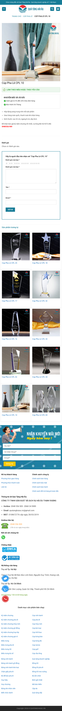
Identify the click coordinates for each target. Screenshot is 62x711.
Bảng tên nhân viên (8, 688)
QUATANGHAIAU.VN (37, 708)
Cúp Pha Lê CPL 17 (9, 301)
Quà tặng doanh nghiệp (41, 659)
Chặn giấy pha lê (7, 672)
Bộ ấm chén (36, 676)
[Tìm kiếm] (52, 9)
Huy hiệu (4, 680)
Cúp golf (35, 649)
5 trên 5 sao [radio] (34, 163)
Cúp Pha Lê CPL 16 (9, 339)
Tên (7, 187)
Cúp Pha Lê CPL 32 (39, 301)
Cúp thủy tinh (37, 624)
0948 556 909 (7, 127)
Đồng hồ (35, 663)
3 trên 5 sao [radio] (16, 163)
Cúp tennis (36, 645)
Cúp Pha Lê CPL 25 (9, 263)
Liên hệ (3, 487)
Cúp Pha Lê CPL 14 (9, 415)
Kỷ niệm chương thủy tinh (10, 624)
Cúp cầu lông (37, 653)
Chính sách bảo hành (40, 487)
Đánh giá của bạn (13, 160)
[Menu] (4, 9)
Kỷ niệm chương (7, 615)
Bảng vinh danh (7, 659)
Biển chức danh (7, 693)
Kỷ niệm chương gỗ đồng (10, 628)
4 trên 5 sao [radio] (24, 163)
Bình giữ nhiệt (37, 680)
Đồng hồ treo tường (39, 672)
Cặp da (34, 688)
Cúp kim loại (36, 628)
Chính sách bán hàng (40, 479)
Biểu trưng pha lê (7, 645)
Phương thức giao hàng (10, 479)
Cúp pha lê (36, 620)
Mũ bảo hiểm (37, 684)
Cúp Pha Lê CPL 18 (39, 263)
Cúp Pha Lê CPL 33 (39, 339)
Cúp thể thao (37, 632)
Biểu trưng (5, 641)
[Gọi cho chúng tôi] (3, 537)
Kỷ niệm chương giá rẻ (9, 636)
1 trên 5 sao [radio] (6, 163)
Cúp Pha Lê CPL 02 (9, 377)
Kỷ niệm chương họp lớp (10, 632)
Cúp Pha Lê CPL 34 (39, 377)
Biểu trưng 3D (6, 649)
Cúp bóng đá (37, 641)
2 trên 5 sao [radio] (10, 163)
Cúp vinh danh (37, 615)
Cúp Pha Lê (27, 16)
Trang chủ (16, 16)
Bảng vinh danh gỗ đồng (10, 663)
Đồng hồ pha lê (37, 667)
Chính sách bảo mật (39, 483)
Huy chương (5, 684)
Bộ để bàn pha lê (7, 676)
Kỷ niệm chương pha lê (9, 620)
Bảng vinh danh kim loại (10, 667)
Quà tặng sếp (37, 693)
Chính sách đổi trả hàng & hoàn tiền (45, 491)
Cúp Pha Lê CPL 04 (39, 415)
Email (8, 198)
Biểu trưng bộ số (7, 653)
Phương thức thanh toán (10, 483)
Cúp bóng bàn (37, 636)
